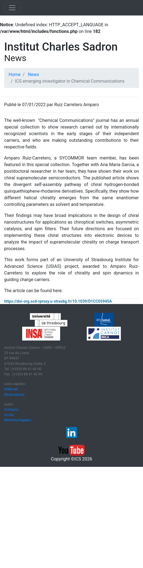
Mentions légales (17, 420)
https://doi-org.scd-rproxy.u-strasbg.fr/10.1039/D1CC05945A (58, 301)
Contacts (11, 409)
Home (15, 74)
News (33, 74)
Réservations (14, 394)
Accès (9, 415)
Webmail (11, 389)
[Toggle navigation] (12, 7)
